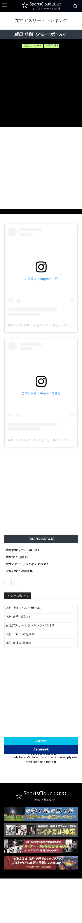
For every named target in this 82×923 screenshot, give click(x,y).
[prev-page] (7, 582)
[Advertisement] (41, 168)
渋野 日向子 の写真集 (18, 571)
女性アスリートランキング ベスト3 (27, 564)
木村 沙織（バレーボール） (22, 550)
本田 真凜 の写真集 (18, 643)
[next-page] (14, 582)
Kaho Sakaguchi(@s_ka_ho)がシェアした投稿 (43, 325)
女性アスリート (32, 46)
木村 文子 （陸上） (17, 557)
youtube (51, 46)
